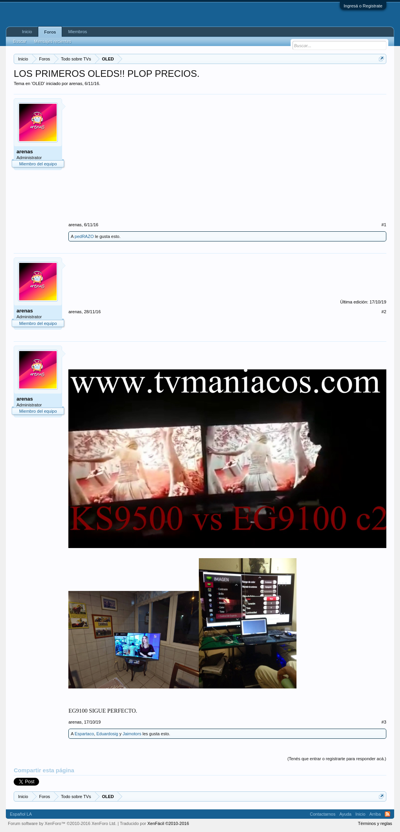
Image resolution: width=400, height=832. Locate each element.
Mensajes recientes (52, 41)
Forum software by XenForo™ (62, 823)
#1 (384, 224)
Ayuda (345, 814)
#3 (384, 722)
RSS (387, 814)
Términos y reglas (375, 823)
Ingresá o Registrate (363, 6)
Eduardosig (107, 733)
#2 (384, 311)
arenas (75, 83)
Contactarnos (322, 814)
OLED (38, 83)
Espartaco (84, 733)
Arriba (374, 814)
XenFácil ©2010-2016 (168, 823)
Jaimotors (132, 733)
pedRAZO (84, 236)
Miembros (77, 31)
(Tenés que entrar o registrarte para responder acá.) (337, 758)
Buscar (19, 41)
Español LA (21, 814)
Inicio (27, 31)
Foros (50, 32)
